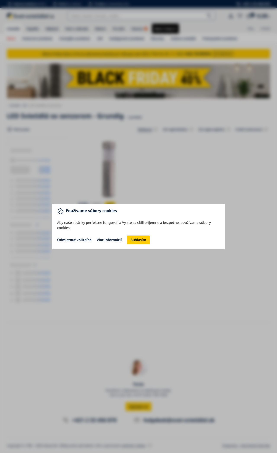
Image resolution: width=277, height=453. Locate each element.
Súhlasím (138, 239)
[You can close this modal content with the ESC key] (138, 226)
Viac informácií (109, 239)
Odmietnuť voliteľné (74, 239)
